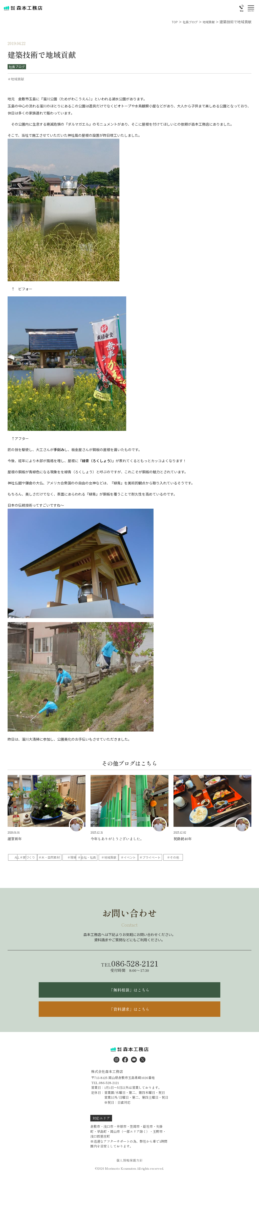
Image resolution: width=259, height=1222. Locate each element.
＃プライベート (23, 866)
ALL (23, 857)
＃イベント (218, 857)
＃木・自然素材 (88, 857)
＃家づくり (56, 857)
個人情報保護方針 (129, 1174)
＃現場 (120, 857)
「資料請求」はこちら (129, 1022)
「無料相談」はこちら (129, 1000)
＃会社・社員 (153, 857)
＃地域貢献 (185, 857)
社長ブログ (17, 66)
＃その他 (56, 866)
